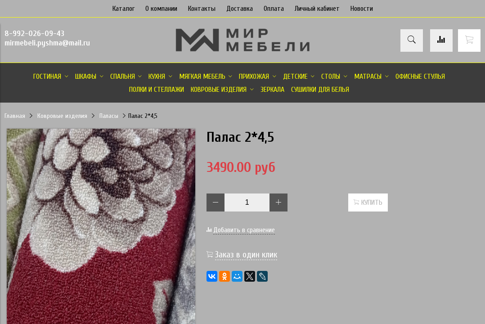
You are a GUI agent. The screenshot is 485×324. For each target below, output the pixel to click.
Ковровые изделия (62, 116)
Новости (361, 8)
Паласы (108, 116)
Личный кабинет (317, 8)
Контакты (202, 8)
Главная (14, 116)
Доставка (239, 8)
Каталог (123, 8)
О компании (161, 8)
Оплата (274, 8)
